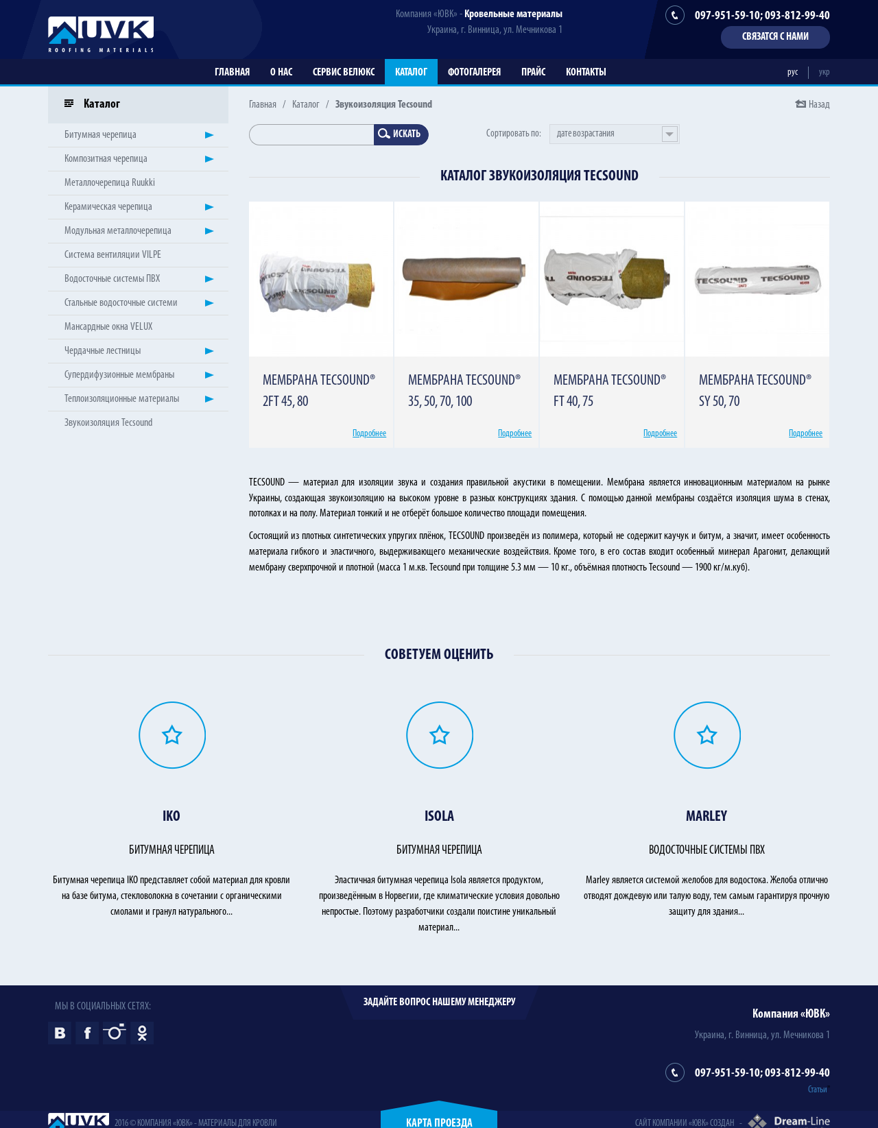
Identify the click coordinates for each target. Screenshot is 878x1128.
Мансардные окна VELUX (108, 327)
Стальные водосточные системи (121, 303)
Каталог (411, 72)
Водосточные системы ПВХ (112, 279)
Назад (819, 104)
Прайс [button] (533, 72)
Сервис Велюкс (344, 72)
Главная (232, 72)
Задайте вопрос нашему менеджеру (439, 1002)
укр (824, 72)
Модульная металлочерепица (117, 231)
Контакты (586, 72)
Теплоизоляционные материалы (121, 399)
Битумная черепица (100, 135)
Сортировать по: (513, 134)
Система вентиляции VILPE (112, 255)
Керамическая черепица (108, 207)
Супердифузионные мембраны (119, 375)
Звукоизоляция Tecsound (108, 423)
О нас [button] (281, 72)
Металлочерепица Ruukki (109, 183)
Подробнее (369, 434)
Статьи (817, 1090)
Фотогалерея (474, 72)
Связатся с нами (775, 37)
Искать (399, 134)
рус (792, 72)
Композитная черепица (105, 159)
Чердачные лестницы (102, 351)
